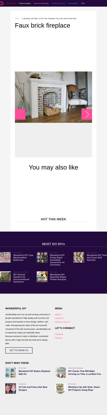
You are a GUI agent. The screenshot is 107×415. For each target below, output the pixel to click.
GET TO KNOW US (19, 350)
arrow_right (85, 114)
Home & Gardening (41, 3)
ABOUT (58, 315)
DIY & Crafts (11, 3)
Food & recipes (25, 3)
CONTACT (59, 318)
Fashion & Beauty (58, 3)
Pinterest (58, 338)
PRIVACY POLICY (62, 322)
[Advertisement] (53, 50)
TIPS (83, 3)
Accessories (73, 3)
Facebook (59, 334)
